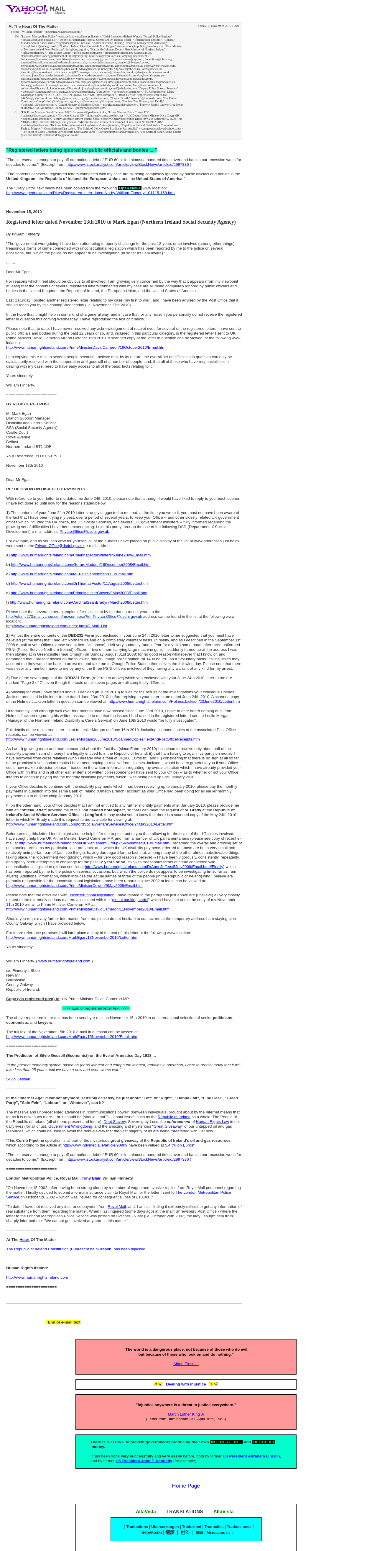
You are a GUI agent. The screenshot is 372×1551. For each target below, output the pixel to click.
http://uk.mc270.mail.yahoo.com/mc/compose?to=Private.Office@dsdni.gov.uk (74, 616)
